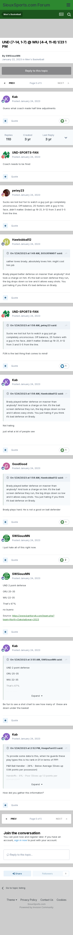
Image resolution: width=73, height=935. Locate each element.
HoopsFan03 (49, 748)
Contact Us (46, 899)
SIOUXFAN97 (48, 253)
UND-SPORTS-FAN (25, 152)
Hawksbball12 (21, 239)
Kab (15, 97)
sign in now (20, 840)
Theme (12, 899)
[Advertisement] (37, 29)
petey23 (18, 190)
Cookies (61, 899)
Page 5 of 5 (36, 83)
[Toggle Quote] (8, 253)
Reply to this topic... (20, 854)
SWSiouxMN (13, 55)
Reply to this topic (36, 70)
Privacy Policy (28, 899)
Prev (12, 83)
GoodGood (19, 464)
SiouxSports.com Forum (26, 5)
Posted (26, 101)
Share (17, 873)
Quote (14, 120)
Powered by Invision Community (36, 907)
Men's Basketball (34, 59)
